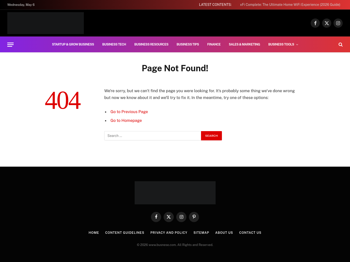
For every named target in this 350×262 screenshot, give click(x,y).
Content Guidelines (124, 233)
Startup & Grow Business (73, 44)
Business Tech (114, 44)
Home (93, 233)
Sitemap (201, 233)
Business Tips (188, 44)
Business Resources (151, 44)
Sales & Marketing (244, 44)
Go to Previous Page (129, 111)
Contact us (250, 233)
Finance (213, 44)
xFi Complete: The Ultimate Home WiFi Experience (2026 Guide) (290, 5)
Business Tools (281, 44)
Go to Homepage (126, 120)
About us (224, 233)
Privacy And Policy (168, 233)
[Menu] (10, 44)
